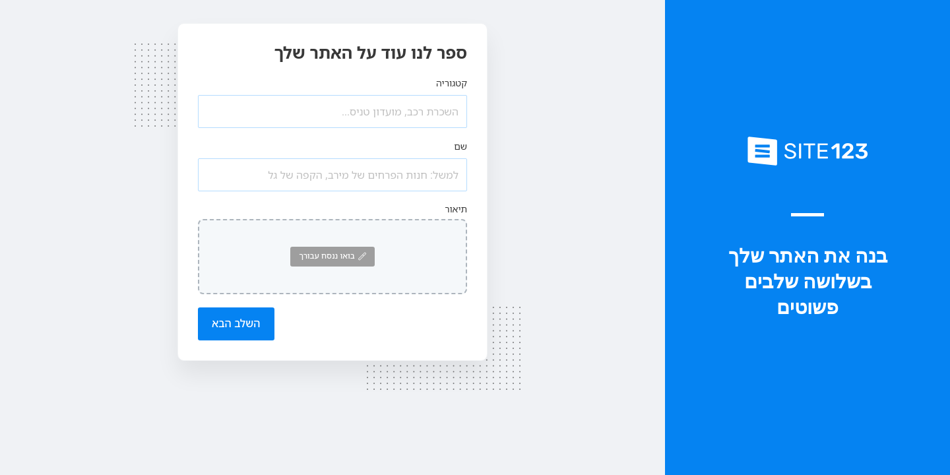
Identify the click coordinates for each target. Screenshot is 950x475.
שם (460, 146)
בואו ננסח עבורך (332, 255)
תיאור (456, 209)
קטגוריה (451, 83)
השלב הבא (236, 323)
